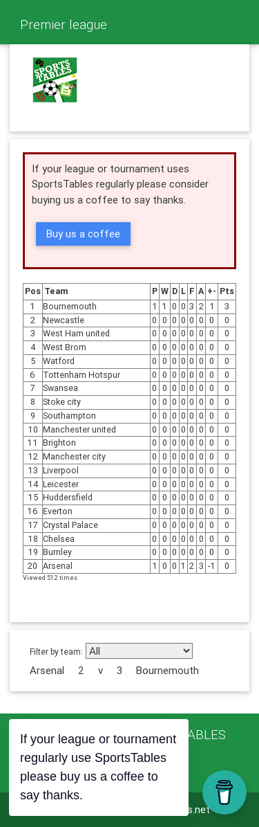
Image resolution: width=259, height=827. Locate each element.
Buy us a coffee (83, 233)
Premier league (63, 24)
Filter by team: (56, 651)
